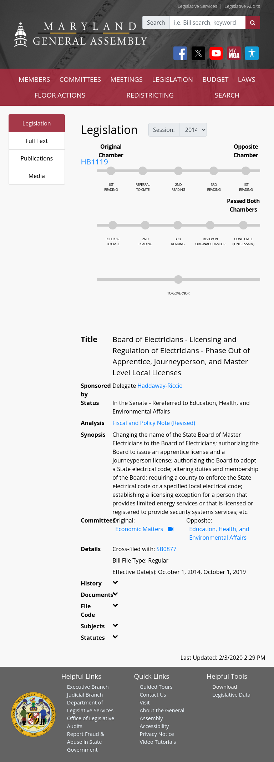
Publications (36, 158)
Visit (144, 702)
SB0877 (167, 549)
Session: (164, 130)
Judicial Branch (85, 694)
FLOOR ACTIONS (60, 94)
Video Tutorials (157, 741)
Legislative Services (197, 6)
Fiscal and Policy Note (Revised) (153, 423)
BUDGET (215, 79)
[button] (115, 584)
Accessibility (154, 725)
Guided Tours (155, 686)
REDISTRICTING (150, 94)
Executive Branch (88, 686)
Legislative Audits (242, 6)
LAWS (246, 79)
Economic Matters (139, 529)
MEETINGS (126, 79)
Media (37, 176)
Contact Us (152, 694)
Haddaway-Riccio (160, 386)
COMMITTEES (80, 79)
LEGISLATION (172, 79)
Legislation (36, 123)
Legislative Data (231, 694)
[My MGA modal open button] (232, 53)
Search (156, 22)
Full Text (37, 141)
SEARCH (227, 94)
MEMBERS (34, 79)
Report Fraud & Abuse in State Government (85, 741)
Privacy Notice (156, 733)
